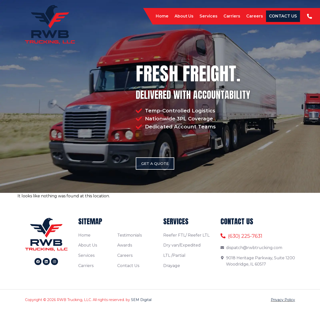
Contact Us (283, 16)
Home (162, 16)
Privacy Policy (283, 300)
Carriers (232, 16)
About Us (184, 16)
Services (209, 16)
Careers (254, 16)
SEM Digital (141, 300)
